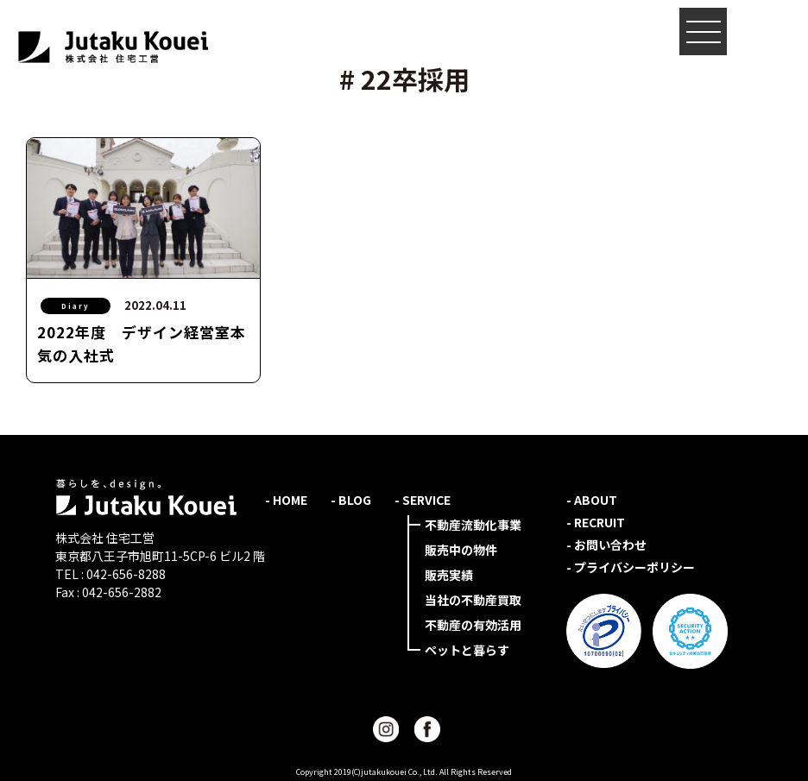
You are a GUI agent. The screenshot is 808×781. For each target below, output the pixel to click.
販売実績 (449, 574)
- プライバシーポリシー (630, 567)
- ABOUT (591, 499)
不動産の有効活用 (473, 624)
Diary (75, 306)
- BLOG (351, 499)
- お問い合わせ (606, 544)
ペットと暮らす (467, 649)
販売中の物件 (461, 549)
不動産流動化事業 (473, 524)
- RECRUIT (595, 522)
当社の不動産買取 (473, 599)
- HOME (286, 499)
